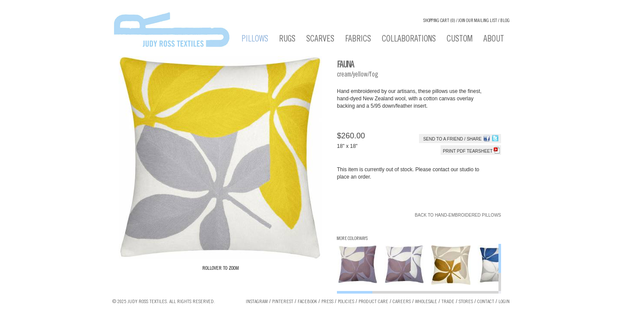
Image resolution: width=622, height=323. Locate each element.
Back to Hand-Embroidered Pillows (458, 215)
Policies (346, 301)
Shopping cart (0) (439, 21)
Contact (485, 301)
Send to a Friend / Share (452, 139)
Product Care (373, 301)
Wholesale (426, 301)
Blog (505, 21)
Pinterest (282, 301)
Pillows (255, 39)
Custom (460, 39)
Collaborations (409, 39)
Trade (447, 301)
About (493, 39)
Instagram (257, 301)
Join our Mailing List (477, 21)
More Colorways (352, 239)
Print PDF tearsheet (471, 151)
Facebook (307, 301)
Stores (466, 301)
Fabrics (358, 39)
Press (327, 301)
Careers (402, 301)
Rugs (287, 39)
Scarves (320, 39)
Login (504, 301)
